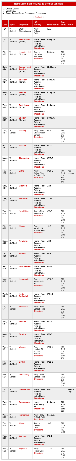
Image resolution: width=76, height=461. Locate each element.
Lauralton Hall (25, 52)
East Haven (24, 105)
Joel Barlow (24, 389)
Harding (22, 130)
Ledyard (22, 436)
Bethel (21, 171)
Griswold (23, 186)
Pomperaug (24, 374)
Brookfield (23, 307)
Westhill (22, 92)
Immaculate (24, 279)
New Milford (24, 211)
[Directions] (39, 48)
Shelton (22, 118)
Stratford (23, 334)
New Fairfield (25, 266)
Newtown (23, 241)
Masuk (22, 226)
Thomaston (24, 158)
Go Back (38, 17)
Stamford (23, 198)
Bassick (22, 145)
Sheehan (23, 80)
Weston (22, 347)
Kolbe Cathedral (23, 295)
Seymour (23, 449)
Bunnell (22, 254)
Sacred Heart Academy (25, 68)
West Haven (24, 39)
